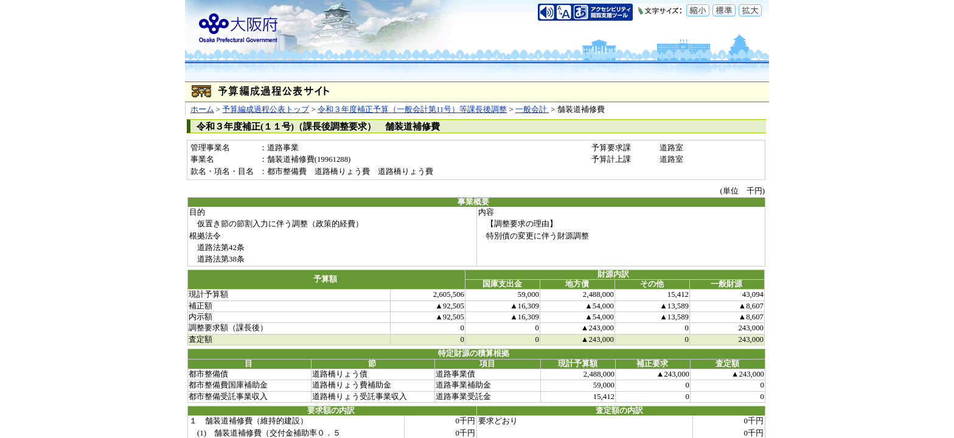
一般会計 (532, 109)
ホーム (202, 109)
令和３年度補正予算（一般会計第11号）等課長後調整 (412, 109)
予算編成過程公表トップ (265, 109)
